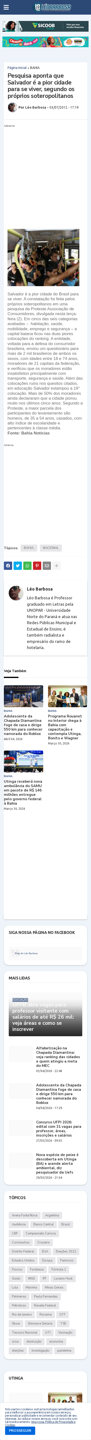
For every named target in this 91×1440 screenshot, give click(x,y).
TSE (63, 1323)
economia (56, 1341)
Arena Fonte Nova (24, 1215)
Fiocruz (17, 1269)
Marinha (31, 1287)
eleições (18, 1350)
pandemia (64, 1350)
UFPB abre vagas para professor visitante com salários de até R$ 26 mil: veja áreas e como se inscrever (43, 1017)
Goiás (16, 1278)
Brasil (65, 1224)
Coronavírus (21, 1242)
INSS (31, 1278)
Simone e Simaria (40, 1323)
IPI (44, 1278)
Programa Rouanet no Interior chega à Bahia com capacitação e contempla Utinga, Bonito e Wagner (65, 727)
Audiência (19, 1224)
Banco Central (43, 1224)
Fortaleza (37, 1269)
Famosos (67, 1260)
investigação (41, 1350)
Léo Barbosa (40, 588)
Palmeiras (19, 1296)
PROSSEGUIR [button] (20, 1430)
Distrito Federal (23, 1251)
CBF (15, 1233)
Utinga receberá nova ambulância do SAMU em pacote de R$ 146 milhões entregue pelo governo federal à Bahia (23, 792)
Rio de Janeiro (22, 1314)
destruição (33, 1341)
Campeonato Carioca (41, 1233)
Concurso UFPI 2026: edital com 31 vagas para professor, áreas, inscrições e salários (58, 1129)
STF (62, 1314)
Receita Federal (45, 1305)
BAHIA (35, 67)
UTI (47, 1332)
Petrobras (19, 1305)
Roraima (46, 1314)
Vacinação (65, 1332)
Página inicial (17, 67)
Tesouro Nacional (24, 1332)
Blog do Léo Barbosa (26, 953)
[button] (6, 7)
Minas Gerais (54, 1287)
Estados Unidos (23, 1260)
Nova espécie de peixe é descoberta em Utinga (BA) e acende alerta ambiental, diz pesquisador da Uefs (57, 1164)
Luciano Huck (63, 1278)
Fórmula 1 (58, 1269)
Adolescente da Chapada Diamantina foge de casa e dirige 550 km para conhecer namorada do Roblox (23, 725)
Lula (15, 1287)
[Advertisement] (45, 174)
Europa (47, 1260)
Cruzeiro (43, 1242)
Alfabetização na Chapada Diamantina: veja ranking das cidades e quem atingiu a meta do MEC (58, 1057)
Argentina (52, 1215)
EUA (45, 1251)
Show (16, 1323)
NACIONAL (51, 548)
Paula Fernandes (46, 1296)
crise (15, 1341)
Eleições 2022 (66, 1251)
